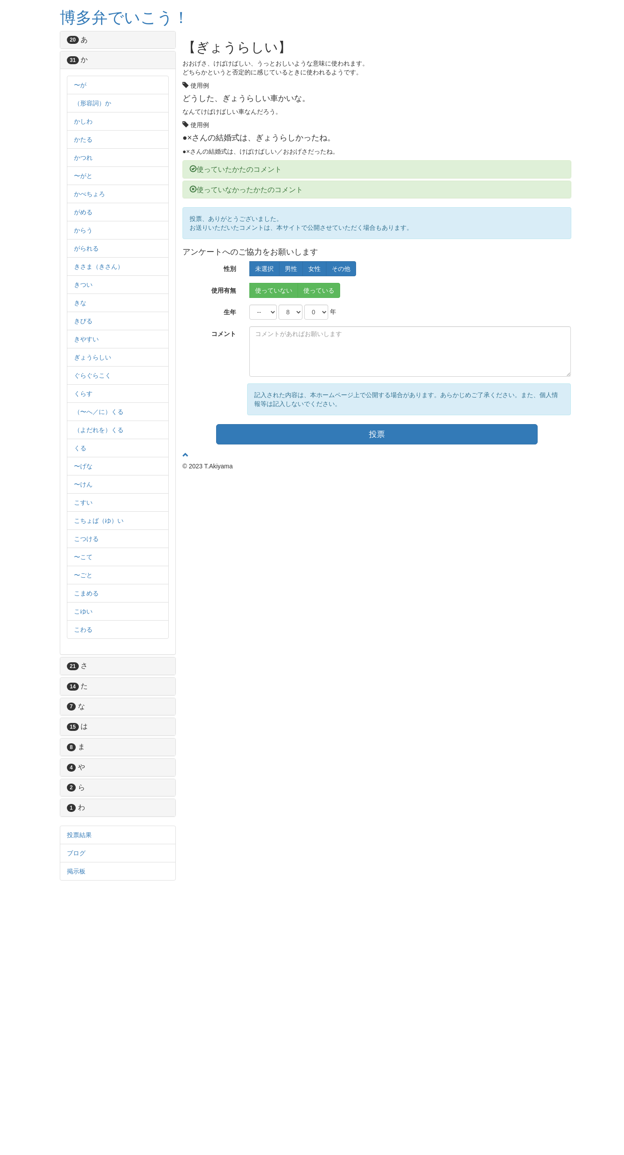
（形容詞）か (92, 103)
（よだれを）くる (99, 429)
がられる (86, 248)
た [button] (88, 686)
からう (83, 230)
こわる (83, 629)
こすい (83, 502)
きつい (83, 284)
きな (80, 302)
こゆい (83, 611)
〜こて (83, 556)
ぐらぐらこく (92, 375)
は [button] (88, 726)
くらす (83, 393)
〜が (80, 85)
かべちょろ (89, 193)
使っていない (273, 290)
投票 (377, 434)
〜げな (83, 466)
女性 (314, 268)
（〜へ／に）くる (99, 411)
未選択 (264, 268)
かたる (83, 139)
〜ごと (83, 575)
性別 (230, 268)
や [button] (86, 767)
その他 (341, 268)
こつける (86, 538)
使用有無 (223, 290)
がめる (83, 212)
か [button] (88, 59)
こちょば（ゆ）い (99, 520)
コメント (223, 333)
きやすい (86, 339)
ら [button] (86, 787)
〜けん (83, 484)
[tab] (118, 40)
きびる (83, 320)
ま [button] (86, 746)
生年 (230, 312)
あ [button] (88, 39)
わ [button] (86, 807)
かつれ (83, 157)
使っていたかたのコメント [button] (236, 169)
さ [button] (88, 665)
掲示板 (76, 871)
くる (80, 448)
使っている (318, 290)
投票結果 (79, 834)
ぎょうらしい (92, 357)
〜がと (83, 175)
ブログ (76, 853)
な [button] (86, 706)
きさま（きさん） (99, 266)
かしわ (83, 121)
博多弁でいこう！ (124, 17)
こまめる (86, 593)
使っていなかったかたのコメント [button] (246, 189)
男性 (291, 268)
